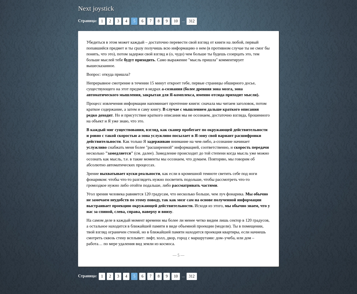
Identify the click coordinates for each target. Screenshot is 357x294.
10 (176, 21)
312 (192, 21)
